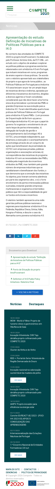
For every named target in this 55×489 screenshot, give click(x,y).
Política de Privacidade (34, 472)
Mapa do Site (13, 469)
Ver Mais (18, 380)
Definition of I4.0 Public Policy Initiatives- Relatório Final (25, 280)
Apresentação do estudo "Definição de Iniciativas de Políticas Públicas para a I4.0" (28, 260)
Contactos (30, 469)
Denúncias (11, 472)
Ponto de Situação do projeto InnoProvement (25, 271)
